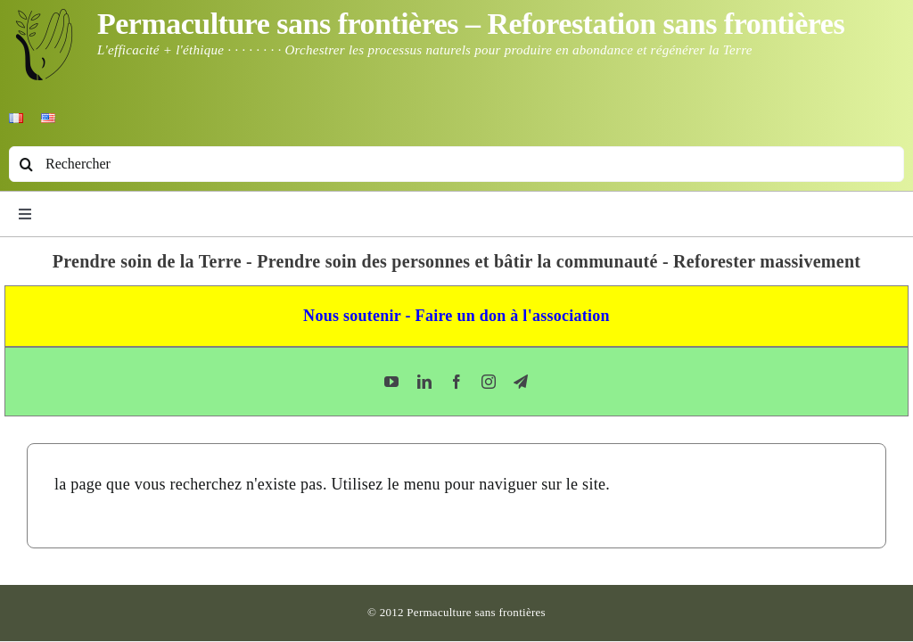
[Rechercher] (456, 164)
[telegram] (521, 381)
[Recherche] (27, 164)
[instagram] (488, 381)
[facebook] (456, 381)
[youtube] (391, 381)
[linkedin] (424, 381)
